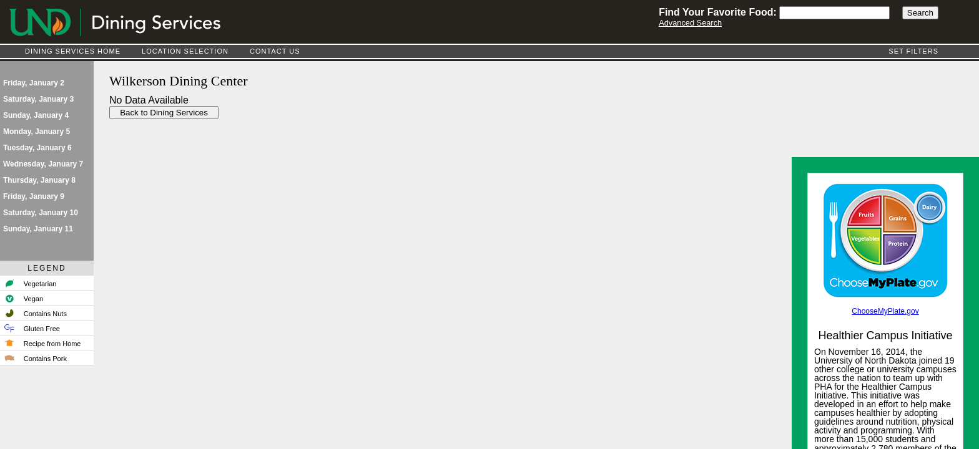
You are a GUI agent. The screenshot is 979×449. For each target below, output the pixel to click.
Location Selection (185, 51)
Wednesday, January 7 (43, 164)
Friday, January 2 (33, 83)
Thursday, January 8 (39, 180)
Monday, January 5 (36, 131)
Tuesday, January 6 (37, 147)
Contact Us (275, 51)
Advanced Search (690, 22)
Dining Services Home (73, 51)
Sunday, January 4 (36, 115)
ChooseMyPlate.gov (885, 311)
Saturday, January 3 (38, 99)
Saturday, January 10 (40, 212)
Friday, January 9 (33, 196)
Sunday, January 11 (38, 228)
